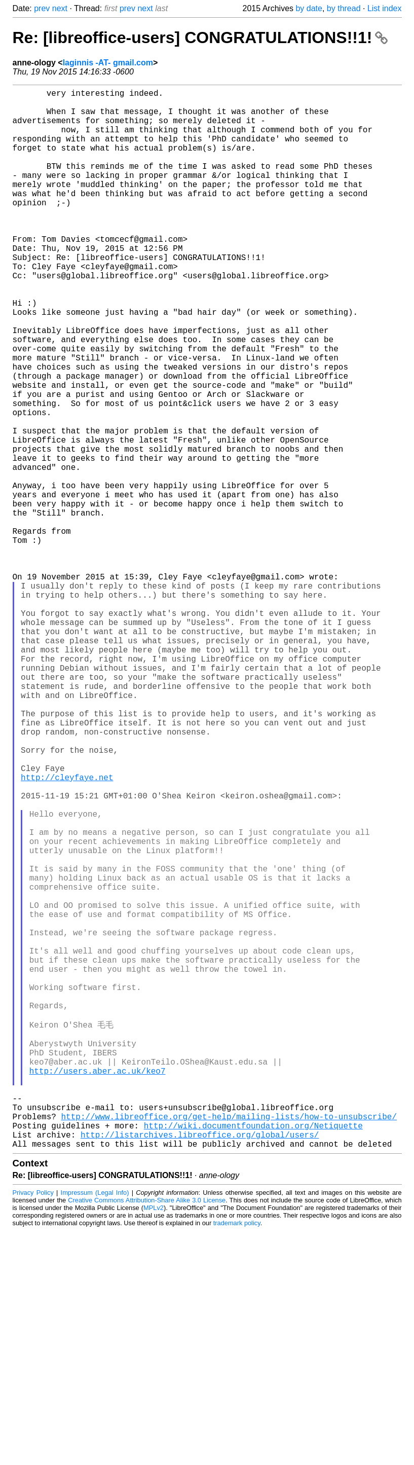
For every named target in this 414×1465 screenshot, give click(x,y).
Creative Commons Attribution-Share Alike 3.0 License (146, 1434)
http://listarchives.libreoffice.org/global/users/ (200, 1366)
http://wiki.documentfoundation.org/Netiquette (253, 1355)
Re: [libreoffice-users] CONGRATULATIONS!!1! (200, 37)
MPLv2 (153, 1442)
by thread (344, 8)
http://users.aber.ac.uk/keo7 (97, 1288)
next (59, 8)
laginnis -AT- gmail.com (108, 62)
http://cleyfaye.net (67, 931)
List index (384, 8)
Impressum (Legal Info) (95, 1427)
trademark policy (236, 1457)
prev (42, 8)
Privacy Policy (33, 1427)
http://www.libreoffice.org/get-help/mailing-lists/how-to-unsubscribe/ (229, 1344)
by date (308, 8)
